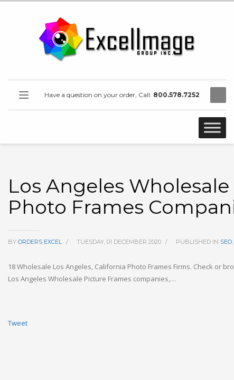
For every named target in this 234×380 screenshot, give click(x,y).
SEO (226, 241)
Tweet (17, 323)
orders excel (40, 241)
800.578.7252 (176, 95)
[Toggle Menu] (212, 127)
